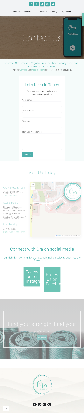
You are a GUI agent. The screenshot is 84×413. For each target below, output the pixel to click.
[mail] (44, 404)
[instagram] (39, 404)
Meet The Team (38, 70)
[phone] (49, 404)
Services (23, 70)
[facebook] (35, 404)
